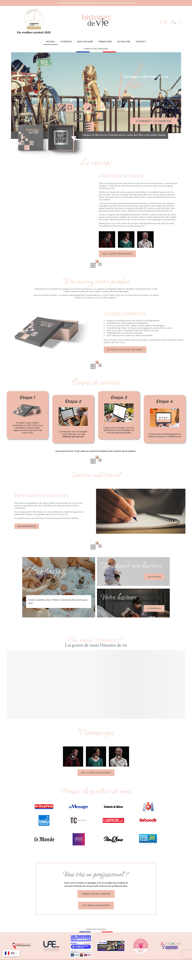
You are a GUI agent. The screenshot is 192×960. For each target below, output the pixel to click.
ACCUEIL (50, 41)
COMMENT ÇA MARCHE (154, 121)
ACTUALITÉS (123, 41)
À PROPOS (66, 41)
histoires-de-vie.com (73, 436)
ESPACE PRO (105, 41)
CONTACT (141, 41)
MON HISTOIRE (85, 41)
